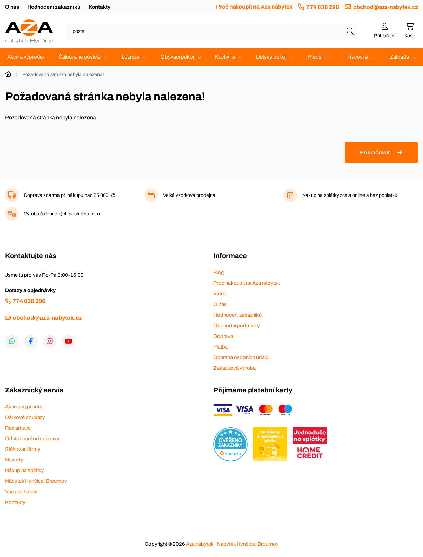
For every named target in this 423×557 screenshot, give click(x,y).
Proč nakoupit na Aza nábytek (254, 7)
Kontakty (99, 7)
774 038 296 (322, 7)
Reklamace (18, 428)
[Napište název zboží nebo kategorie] (212, 31)
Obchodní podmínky (236, 325)
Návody (14, 460)
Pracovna (357, 57)
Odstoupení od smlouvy (32, 438)
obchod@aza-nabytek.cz (385, 7)
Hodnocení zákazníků (53, 7)
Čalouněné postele (79, 57)
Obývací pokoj (177, 57)
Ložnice (130, 57)
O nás (12, 7)
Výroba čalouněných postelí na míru (62, 213)
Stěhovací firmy (22, 449)
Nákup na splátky (24, 470)
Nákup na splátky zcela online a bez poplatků (349, 195)
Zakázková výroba (234, 368)
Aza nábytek (199, 544)
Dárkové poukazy (25, 417)
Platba (220, 347)
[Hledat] (350, 31)
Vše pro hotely (21, 491)
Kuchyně (225, 57)
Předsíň (316, 57)
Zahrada (399, 57)
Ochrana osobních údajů (240, 357)
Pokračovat (375, 152)
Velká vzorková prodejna (189, 195)
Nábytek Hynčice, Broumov (36, 481)
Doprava (223, 336)
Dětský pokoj (271, 57)
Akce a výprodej (25, 57)
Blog (218, 272)
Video (220, 293)
